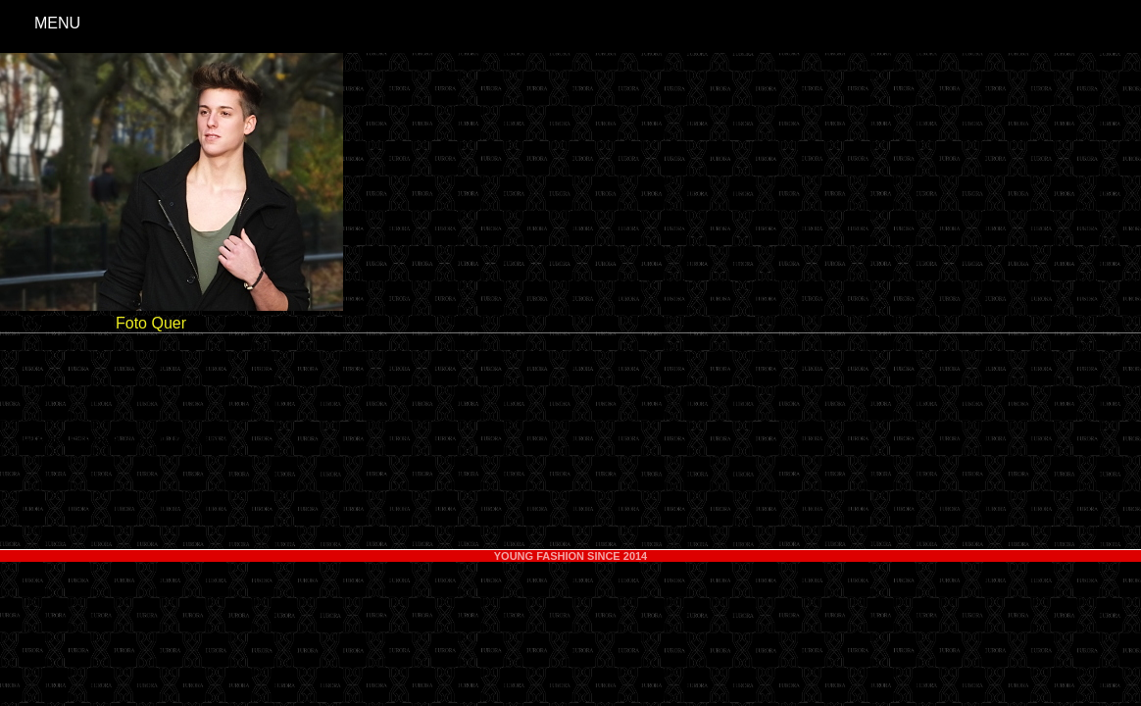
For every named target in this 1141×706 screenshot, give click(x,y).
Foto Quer (151, 323)
